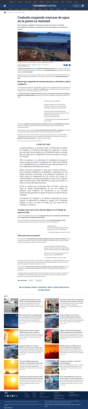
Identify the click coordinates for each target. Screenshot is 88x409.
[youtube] (12, 396)
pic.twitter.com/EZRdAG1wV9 (55, 254)
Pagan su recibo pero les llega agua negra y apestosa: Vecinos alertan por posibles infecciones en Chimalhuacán (71, 331)
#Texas (52, 106)
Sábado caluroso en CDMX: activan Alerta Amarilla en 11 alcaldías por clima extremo (70, 347)
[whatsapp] (17, 396)
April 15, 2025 (66, 232)
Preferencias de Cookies (57, 401)
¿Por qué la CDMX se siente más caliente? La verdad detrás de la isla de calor (31, 362)
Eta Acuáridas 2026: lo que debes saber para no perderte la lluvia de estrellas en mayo (30, 316)
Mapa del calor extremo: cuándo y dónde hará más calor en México (29, 331)
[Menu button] (9, 5)
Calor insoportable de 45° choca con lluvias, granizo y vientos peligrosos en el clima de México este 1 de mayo (72, 377)
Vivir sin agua (38, 280)
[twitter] (5, 396)
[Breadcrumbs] (5, 12)
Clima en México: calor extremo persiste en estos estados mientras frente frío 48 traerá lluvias (70, 316)
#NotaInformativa (51, 226)
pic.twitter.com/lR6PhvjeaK (60, 229)
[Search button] (82, 6)
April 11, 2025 (62, 257)
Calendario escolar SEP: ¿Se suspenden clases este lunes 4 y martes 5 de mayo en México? (72, 300)
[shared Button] (69, 65)
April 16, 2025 (47, 121)
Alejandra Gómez (25, 65)
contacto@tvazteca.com (74, 394)
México (31, 280)
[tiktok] (10, 396)
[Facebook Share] (64, 65)
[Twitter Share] (67, 65)
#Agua (63, 246)
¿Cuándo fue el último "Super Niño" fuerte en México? (70, 362)
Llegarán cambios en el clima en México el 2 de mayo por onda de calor (30, 347)
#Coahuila (46, 106)
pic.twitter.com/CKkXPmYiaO (52, 116)
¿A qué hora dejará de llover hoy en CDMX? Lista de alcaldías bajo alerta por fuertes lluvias (30, 300)
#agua (58, 101)
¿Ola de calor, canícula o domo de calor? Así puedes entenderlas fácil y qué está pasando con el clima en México (31, 377)
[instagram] (8, 396)
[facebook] (15, 396)
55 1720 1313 (71, 395)
